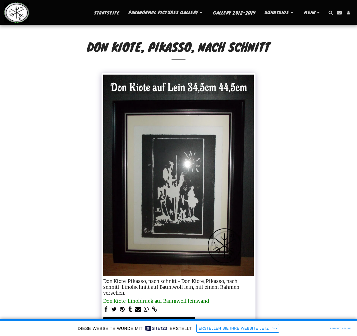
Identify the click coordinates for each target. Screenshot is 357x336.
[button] (166, 12)
